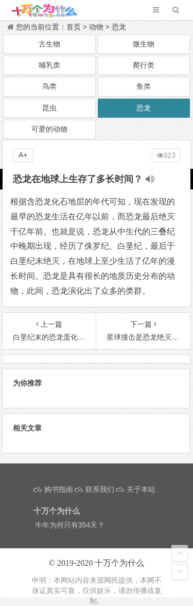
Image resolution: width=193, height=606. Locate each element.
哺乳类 (49, 65)
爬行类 (143, 65)
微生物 (143, 44)
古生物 (49, 44)
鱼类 (143, 86)
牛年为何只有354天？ (69, 525)
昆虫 (49, 108)
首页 (73, 27)
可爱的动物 (49, 129)
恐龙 (119, 27)
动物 (96, 27)
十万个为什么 (119, 563)
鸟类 (49, 86)
